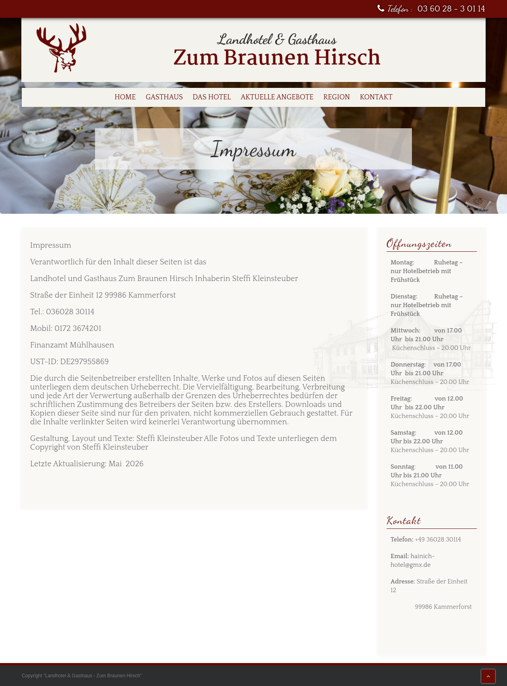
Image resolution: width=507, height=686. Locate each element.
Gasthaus (164, 97)
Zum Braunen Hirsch (277, 59)
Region (336, 97)
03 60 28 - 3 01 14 (451, 9)
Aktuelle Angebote (277, 97)
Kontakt (376, 97)
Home (125, 97)
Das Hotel (212, 97)
